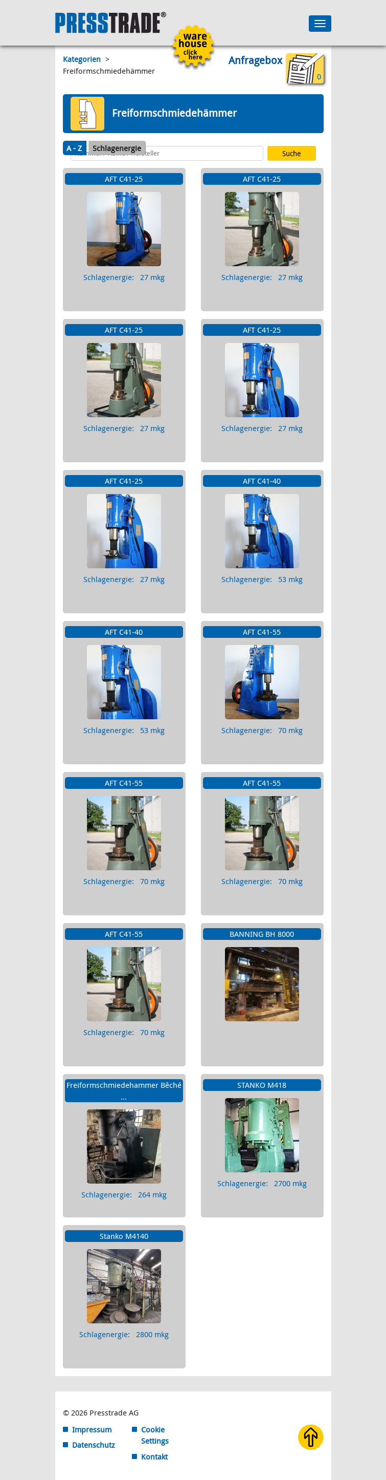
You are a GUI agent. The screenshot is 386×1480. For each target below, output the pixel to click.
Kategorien (83, 59)
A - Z (74, 148)
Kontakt (154, 1456)
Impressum (91, 1429)
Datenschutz (93, 1445)
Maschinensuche (100, 136)
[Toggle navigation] (320, 23)
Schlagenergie (117, 148)
